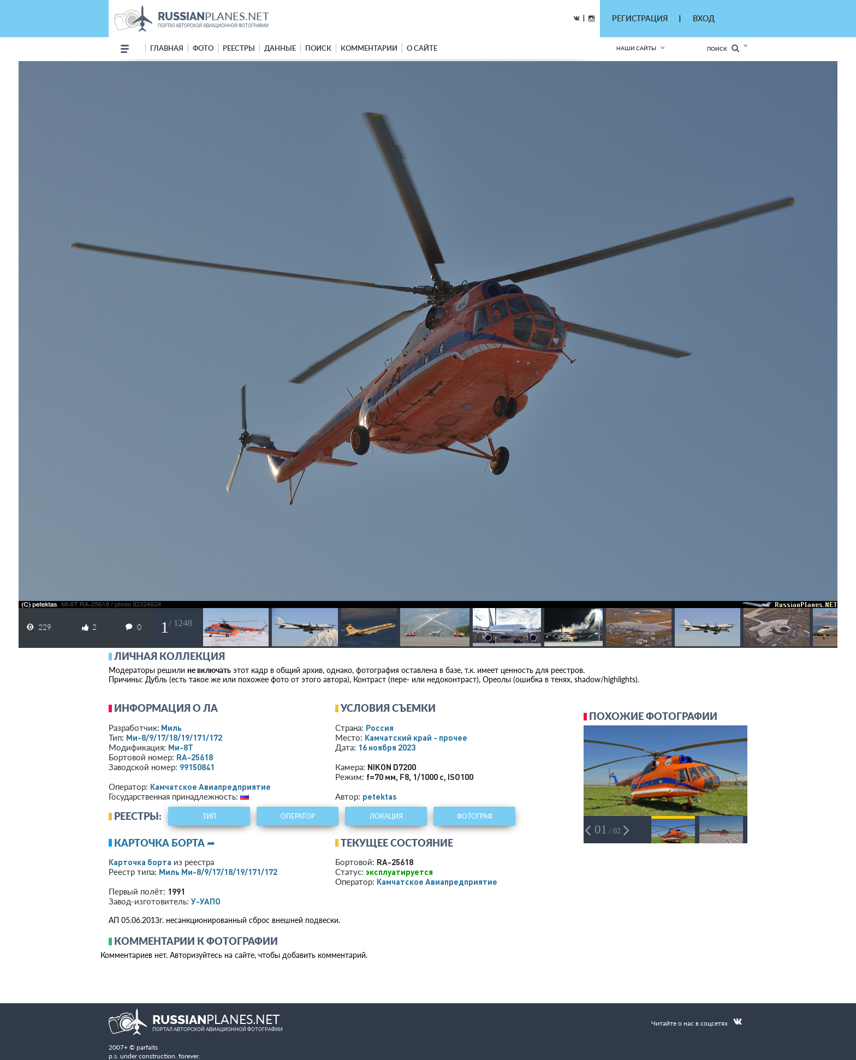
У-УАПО (206, 901)
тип (209, 816)
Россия (380, 728)
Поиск (723, 48)
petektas (379, 796)
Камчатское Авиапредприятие (210, 786)
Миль (171, 728)
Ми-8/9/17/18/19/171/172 (174, 737)
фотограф (474, 816)
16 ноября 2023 (386, 747)
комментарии (369, 48)
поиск (318, 48)
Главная (166, 48)
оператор (298, 816)
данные (280, 48)
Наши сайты (636, 48)
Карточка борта (140, 862)
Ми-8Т (180, 747)
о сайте (422, 48)
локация (386, 816)
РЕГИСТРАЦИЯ (640, 18)
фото (203, 48)
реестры (239, 48)
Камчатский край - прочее (416, 737)
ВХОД (704, 18)
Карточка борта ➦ (164, 843)
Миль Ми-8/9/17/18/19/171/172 (218, 872)
